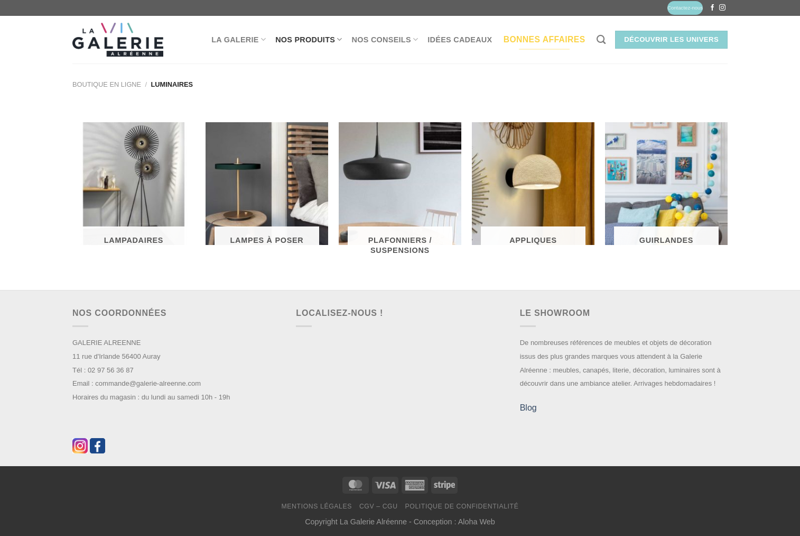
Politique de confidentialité (461, 506)
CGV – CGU (378, 506)
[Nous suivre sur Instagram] (722, 8)
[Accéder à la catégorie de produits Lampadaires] (133, 188)
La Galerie (238, 39)
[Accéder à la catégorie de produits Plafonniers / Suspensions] (400, 193)
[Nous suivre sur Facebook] (712, 8)
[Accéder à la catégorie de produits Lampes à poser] (267, 188)
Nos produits (308, 39)
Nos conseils (385, 39)
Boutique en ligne (106, 84)
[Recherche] (601, 40)
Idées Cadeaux (459, 39)
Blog (528, 407)
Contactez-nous (685, 8)
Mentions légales (317, 506)
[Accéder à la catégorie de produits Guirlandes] (666, 188)
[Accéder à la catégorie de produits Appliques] (533, 188)
